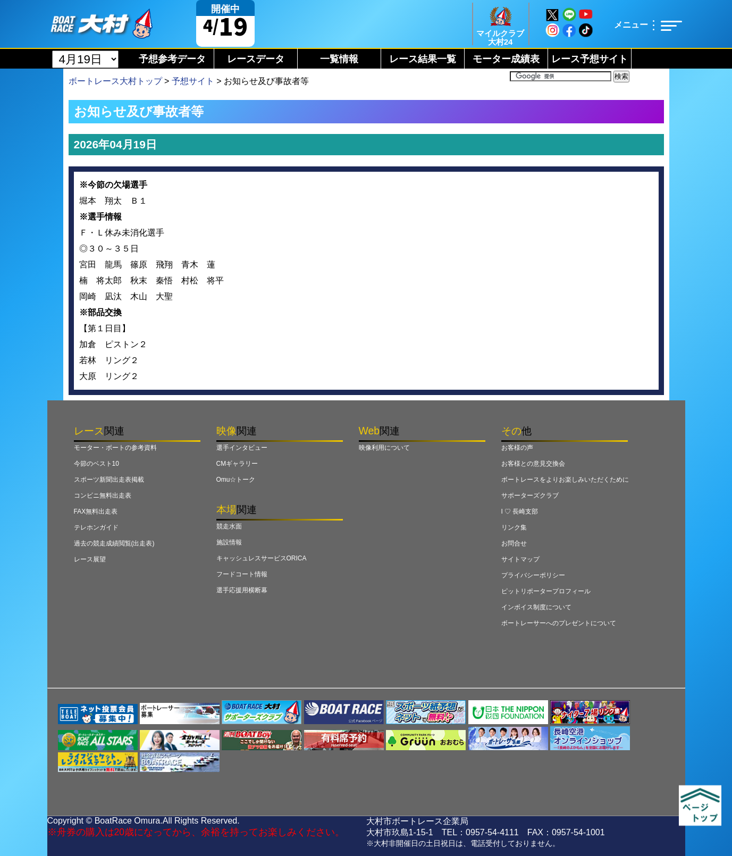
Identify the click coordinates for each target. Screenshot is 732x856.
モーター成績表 (506, 59)
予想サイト (193, 81)
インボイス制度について (536, 607)
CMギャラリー (237, 463)
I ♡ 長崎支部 (520, 511)
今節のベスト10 (96, 463)
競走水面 (229, 526)
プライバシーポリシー (533, 575)
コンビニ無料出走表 (102, 495)
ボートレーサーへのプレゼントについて (558, 623)
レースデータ (255, 59)
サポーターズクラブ (530, 495)
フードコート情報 (241, 574)
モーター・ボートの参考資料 (115, 447)
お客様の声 (517, 447)
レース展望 (90, 559)
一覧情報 (339, 59)
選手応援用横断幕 (241, 590)
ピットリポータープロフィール (546, 591)
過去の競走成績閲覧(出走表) (114, 543)
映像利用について (384, 447)
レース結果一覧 (422, 59)
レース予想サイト (589, 59)
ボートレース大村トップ (115, 81)
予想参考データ (172, 59)
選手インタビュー (241, 447)
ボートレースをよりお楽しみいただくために (565, 479)
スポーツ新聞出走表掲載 (109, 479)
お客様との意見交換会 (533, 463)
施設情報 (229, 542)
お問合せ (514, 543)
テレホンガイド (96, 527)
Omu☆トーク (236, 479)
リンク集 (514, 527)
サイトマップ (520, 559)
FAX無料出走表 (96, 511)
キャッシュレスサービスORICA (261, 558)
